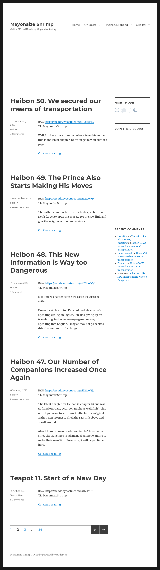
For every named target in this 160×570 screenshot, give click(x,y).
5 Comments (17, 499)
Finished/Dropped (116, 24)
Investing (123, 236)
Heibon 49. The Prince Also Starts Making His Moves (55, 182)
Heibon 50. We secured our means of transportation (55, 105)
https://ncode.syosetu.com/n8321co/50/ (69, 283)
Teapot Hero (17, 495)
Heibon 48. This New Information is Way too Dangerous (48, 262)
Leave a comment (19, 207)
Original (141, 24)
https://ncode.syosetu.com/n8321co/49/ (69, 390)
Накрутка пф (125, 253)
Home (76, 24)
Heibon (14, 129)
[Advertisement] (80, 73)
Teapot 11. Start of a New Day (58, 478)
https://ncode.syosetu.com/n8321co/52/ (69, 121)
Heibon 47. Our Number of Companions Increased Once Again (58, 369)
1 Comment (16, 292)
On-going (90, 24)
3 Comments (17, 134)
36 (41, 529)
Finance (122, 263)
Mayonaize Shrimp (31, 24)
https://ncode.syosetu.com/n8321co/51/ (69, 198)
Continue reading (49, 153)
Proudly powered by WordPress (50, 554)
